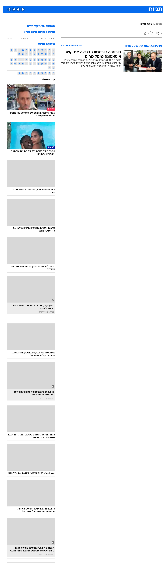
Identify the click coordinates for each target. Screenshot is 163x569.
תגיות (156, 24)
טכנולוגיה (57, 3)
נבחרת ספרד (22, 38)
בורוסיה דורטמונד (43, 38)
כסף (95, 3)
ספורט (122, 3)
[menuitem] (120, 3)
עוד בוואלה (45, 79)
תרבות (113, 3)
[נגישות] (4, 3)
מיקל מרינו (143, 24)
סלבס (103, 3)
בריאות (78, 3)
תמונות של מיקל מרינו (38, 26)
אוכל (87, 3)
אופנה (46, 3)
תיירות (68, 3)
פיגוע (6, 38)
